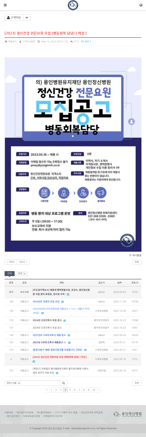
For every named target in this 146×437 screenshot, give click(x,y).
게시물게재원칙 (44, 412)
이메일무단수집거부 (53, 416)
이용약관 (9, 412)
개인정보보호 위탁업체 (92, 412)
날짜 (119, 283)
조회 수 (134, 283)
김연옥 (101, 342)
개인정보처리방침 (24, 412)
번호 (11, 283)
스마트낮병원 (27, 41)
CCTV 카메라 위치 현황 (66, 412)
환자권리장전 (13, 416)
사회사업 (101, 371)
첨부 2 (86, 41)
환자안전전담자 (101, 320)
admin (101, 292)
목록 (137, 262)
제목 (62, 283)
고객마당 (14, 17)
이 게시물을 (135, 255)
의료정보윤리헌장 (31, 416)
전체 (9, 273)
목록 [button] (137, 383)
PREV (11, 262)
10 (93, 390)
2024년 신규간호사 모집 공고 (47, 328)
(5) (65, 342)
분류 (21, 273)
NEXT (23, 262)
